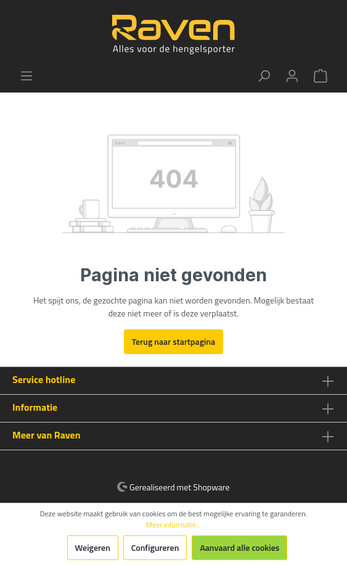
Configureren (155, 547)
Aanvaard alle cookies (239, 547)
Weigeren (92, 547)
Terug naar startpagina (173, 341)
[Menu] (26, 76)
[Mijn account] (292, 76)
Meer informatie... (173, 524)
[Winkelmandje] (320, 76)
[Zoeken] (264, 76)
